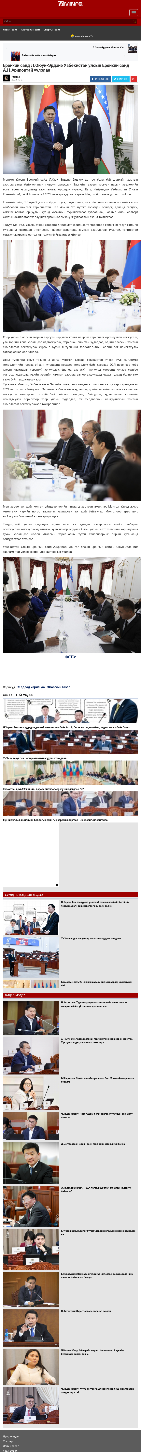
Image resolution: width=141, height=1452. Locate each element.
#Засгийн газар (58, 687)
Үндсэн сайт (10, 29)
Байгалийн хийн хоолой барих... (40, 55)
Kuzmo (15, 76)
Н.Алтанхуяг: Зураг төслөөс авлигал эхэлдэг (86, 1311)
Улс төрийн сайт (30, 29)
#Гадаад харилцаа (31, 687)
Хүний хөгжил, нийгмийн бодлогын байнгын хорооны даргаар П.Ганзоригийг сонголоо (55, 820)
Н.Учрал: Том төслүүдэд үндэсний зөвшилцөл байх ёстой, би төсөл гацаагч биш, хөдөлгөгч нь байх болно (66, 727)
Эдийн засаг (11, 1445)
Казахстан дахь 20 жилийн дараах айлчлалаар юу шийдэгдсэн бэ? (43, 789)
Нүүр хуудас (11, 1436)
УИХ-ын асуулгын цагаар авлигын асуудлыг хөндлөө (34, 758)
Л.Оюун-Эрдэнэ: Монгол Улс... (109, 47)
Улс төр (8, 1441)
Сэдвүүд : (10, 687)
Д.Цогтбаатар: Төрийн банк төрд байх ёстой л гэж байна (93, 1144)
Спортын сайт (52, 29)
